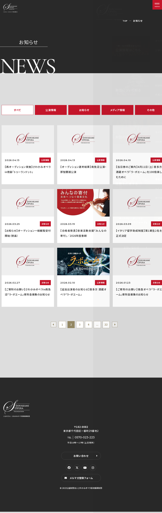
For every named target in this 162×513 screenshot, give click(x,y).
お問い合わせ (81, 456)
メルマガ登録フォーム (82, 479)
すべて (17, 110)
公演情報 (50, 110)
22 (108, 325)
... (98, 325)
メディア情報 (117, 110)
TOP (125, 20)
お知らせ (84, 110)
